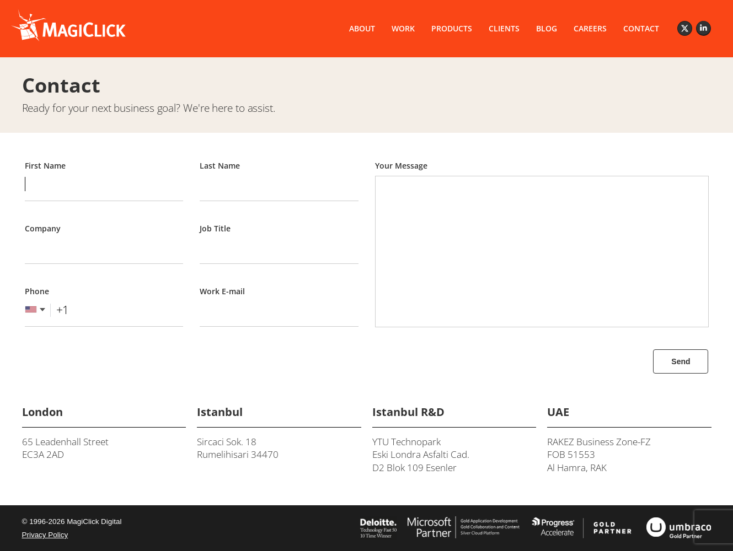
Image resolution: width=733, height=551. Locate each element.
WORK (403, 28)
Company (43, 228)
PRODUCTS (451, 28)
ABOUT (362, 28)
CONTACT (641, 28)
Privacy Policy (45, 535)
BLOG (546, 28)
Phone (37, 291)
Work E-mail (222, 291)
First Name (45, 165)
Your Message (401, 165)
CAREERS (590, 28)
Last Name (220, 165)
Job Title (215, 228)
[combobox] (47, 309)
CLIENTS (504, 28)
